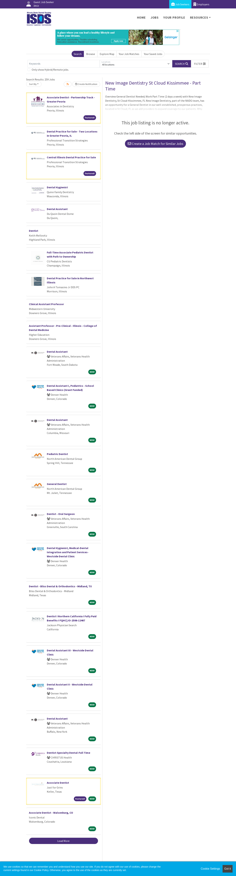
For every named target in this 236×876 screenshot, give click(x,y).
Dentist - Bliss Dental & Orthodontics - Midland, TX (60, 586)
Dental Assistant (57, 209)
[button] (200, 64)
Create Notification (86, 84)
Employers (201, 4)
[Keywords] (64, 64)
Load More (63, 841)
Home (141, 17)
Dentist (33, 230)
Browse (90, 54)
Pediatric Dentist (57, 454)
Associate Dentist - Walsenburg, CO (51, 812)
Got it (227, 868)
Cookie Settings (210, 868)
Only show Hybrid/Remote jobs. (50, 69)
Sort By (33, 84)
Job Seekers (180, 4)
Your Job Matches (129, 54)
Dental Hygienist (57, 187)
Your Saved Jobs (153, 54)
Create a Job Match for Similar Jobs (155, 143)
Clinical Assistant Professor (46, 304)
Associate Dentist (58, 782)
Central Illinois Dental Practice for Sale (71, 157)
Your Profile (174, 17)
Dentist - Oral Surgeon (61, 514)
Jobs (155, 17)
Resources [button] (199, 17)
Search (78, 54)
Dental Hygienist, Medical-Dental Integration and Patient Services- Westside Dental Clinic (67, 552)
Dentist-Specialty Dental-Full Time (68, 752)
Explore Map (107, 54)
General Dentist (57, 484)
